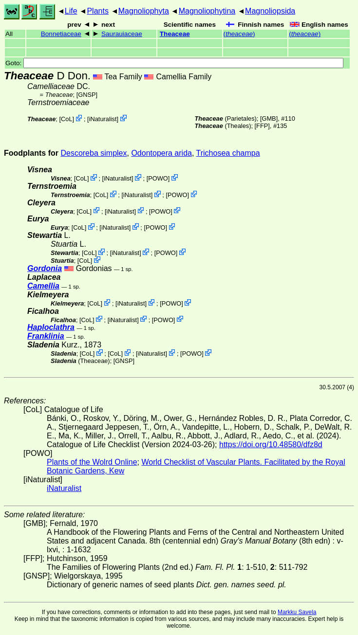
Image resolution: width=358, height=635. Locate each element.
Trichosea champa (228, 153)
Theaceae (175, 33)
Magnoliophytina (207, 11)
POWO (158, 178)
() (239, 33)
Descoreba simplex (93, 153)
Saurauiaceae (121, 33)
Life (71, 11)
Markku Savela (297, 612)
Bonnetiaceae (61, 33)
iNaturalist (103, 119)
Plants (97, 11)
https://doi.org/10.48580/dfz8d (270, 444)
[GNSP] (86, 94)
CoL (66, 119)
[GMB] (269, 118)
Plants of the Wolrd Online (92, 462)
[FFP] (262, 125)
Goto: (174, 63)
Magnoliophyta (143, 11)
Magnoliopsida (270, 11)
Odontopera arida (161, 153)
